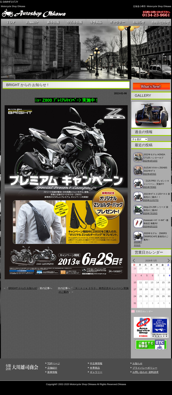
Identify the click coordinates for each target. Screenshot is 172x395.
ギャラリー (96, 372)
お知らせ (137, 363)
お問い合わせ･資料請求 (145, 372)
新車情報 (52, 372)
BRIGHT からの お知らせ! (23, 288)
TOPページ (53, 363)
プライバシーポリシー (144, 367)
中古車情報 (96, 363)
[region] (86, 52)
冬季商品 (95, 367)
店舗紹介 (52, 367)
